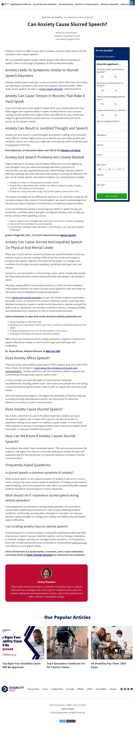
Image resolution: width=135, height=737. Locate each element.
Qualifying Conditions (20, 4)
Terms (45, 689)
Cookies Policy (57, 689)
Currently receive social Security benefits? (110, 70)
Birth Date (102, 165)
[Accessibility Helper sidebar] (132, 2)
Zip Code (101, 185)
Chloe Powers (71, 33)
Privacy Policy (33, 689)
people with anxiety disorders (27, 297)
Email (100, 155)
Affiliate (80, 689)
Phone (100, 145)
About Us (126, 4)
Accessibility (101, 689)
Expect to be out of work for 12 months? (110, 84)
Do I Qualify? (112, 196)
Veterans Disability (109, 4)
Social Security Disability (45, 4)
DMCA (90, 689)
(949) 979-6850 (68, 709)
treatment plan (79, 542)
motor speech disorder (51, 88)
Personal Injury (66, 4)
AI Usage (70, 689)
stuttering (13, 144)
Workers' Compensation (86, 4)
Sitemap (113, 689)
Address (100, 175)
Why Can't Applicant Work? (108, 121)
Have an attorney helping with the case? (111, 98)
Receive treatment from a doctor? (112, 110)
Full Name (102, 135)
